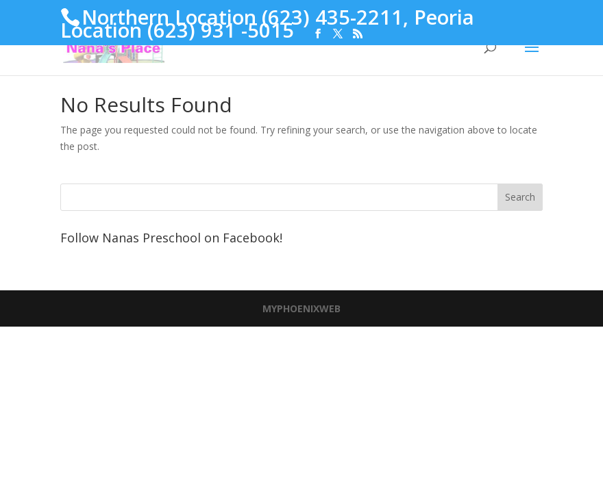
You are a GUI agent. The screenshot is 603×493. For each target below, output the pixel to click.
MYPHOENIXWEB (301, 308)
